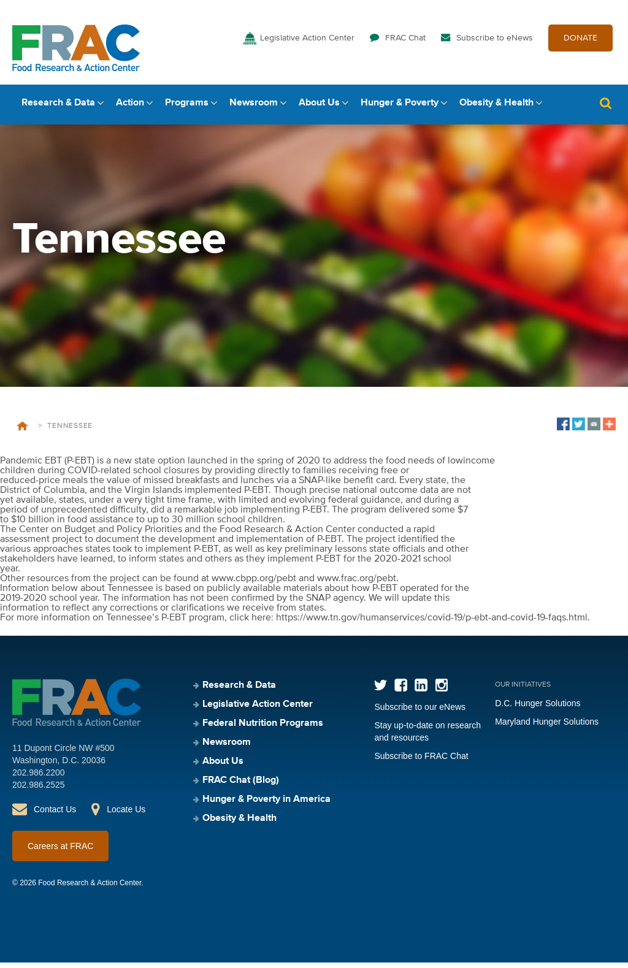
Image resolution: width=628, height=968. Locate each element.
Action (130, 108)
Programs (187, 108)
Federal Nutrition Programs (262, 729)
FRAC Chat (405, 41)
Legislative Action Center (307, 41)
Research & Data (58, 108)
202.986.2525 (38, 790)
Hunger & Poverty (399, 108)
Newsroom (253, 108)
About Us (319, 108)
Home (22, 431)
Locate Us (126, 815)
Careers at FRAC (60, 851)
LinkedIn (421, 690)
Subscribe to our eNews (419, 712)
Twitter (380, 690)
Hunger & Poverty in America (266, 805)
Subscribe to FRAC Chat (421, 761)
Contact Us (55, 815)
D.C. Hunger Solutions (537, 709)
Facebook (400, 690)
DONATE (580, 41)
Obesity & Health (496, 108)
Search (605, 109)
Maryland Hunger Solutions (547, 727)
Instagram (441, 690)
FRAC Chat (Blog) (240, 786)
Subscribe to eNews (494, 41)
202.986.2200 (38, 778)
